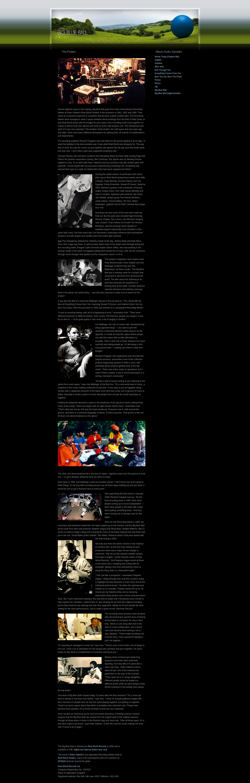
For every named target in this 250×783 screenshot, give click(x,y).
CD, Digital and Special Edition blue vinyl (88, 749)
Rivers (158, 83)
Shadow (158, 63)
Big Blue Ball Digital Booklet (167, 93)
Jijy (156, 86)
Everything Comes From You (168, 73)
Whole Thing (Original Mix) (167, 56)
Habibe (158, 60)
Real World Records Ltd (69, 766)
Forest (158, 80)
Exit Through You (162, 70)
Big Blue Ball (160, 90)
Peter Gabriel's (77, 754)
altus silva (159, 66)
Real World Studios (67, 758)
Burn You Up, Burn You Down (168, 76)
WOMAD (62, 761)
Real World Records (97, 746)
